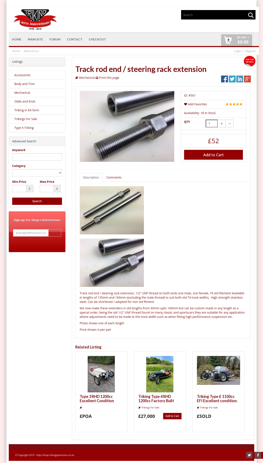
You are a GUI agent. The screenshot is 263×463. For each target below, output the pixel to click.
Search (37, 201)
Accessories (22, 75)
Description (91, 177)
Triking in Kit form (26, 110)
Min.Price (19, 182)
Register (250, 51)
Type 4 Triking (24, 128)
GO (54, 233)
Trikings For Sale (25, 119)
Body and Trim (24, 84)
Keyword (18, 150)
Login (237, 51)
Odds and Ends (24, 101)
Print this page (109, 78)
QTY (187, 122)
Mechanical (31, 51)
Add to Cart (213, 154)
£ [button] (243, 40)
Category (19, 166)
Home (16, 51)
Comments (113, 177)
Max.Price (47, 182)
